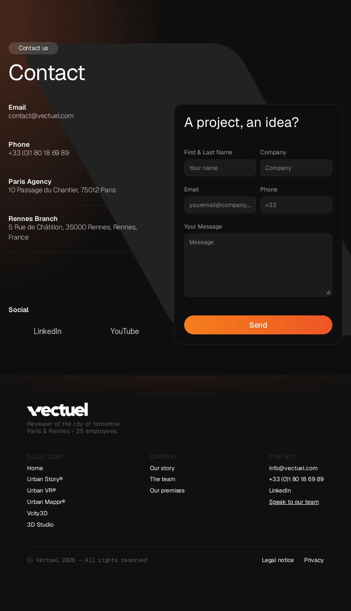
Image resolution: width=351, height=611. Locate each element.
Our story (162, 468)
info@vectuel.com (293, 468)
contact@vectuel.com (41, 115)
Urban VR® (41, 490)
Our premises (167, 490)
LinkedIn (280, 490)
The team (162, 479)
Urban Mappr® (46, 502)
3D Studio (40, 524)
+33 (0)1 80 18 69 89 (38, 152)
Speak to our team (294, 502)
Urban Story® (45, 479)
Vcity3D (37, 513)
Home (35, 468)
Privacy (314, 560)
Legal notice (278, 560)
